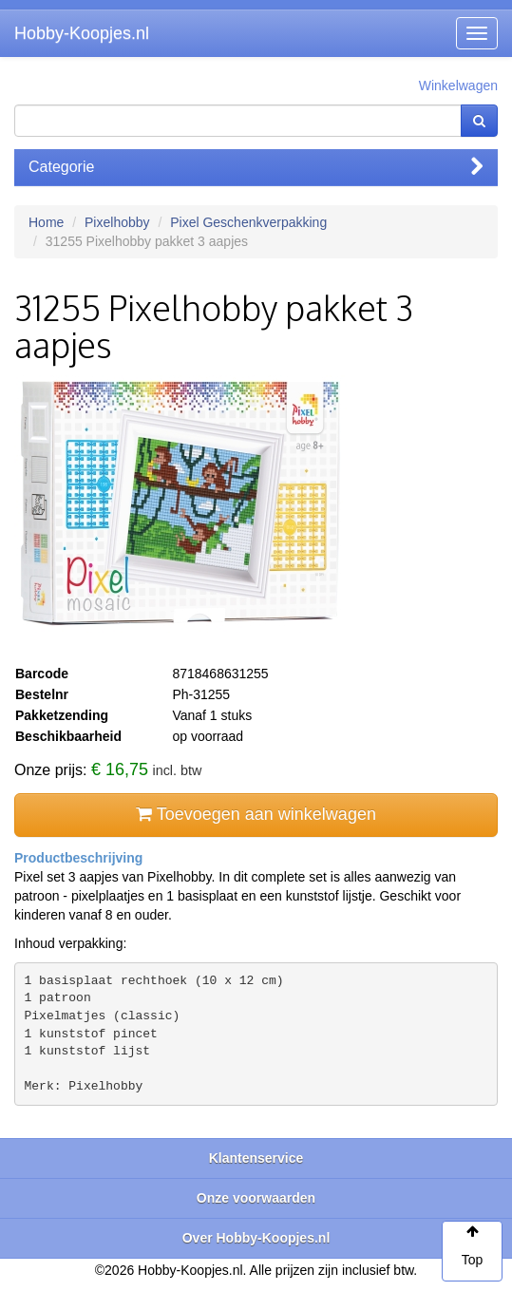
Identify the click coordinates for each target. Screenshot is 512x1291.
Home (46, 222)
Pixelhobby (117, 222)
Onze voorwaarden (256, 1198)
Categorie (256, 167)
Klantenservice (256, 1158)
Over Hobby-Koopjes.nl (256, 1237)
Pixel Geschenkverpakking (248, 222)
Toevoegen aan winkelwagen (256, 814)
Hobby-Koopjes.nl (81, 33)
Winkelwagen (458, 85)
